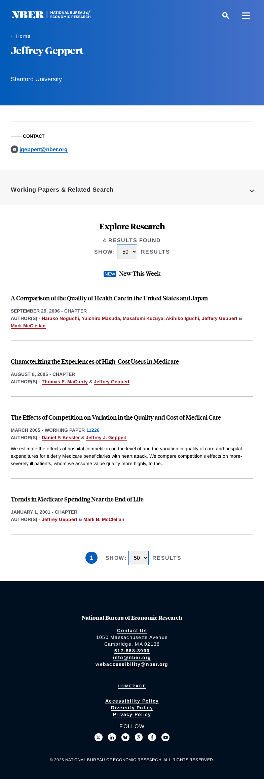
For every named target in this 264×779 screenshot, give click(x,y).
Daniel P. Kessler (61, 437)
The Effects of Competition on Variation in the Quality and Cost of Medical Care (116, 417)
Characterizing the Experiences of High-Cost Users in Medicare (95, 361)
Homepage (132, 686)
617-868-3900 (132, 650)
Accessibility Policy (132, 701)
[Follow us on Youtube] (165, 737)
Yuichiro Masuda (101, 318)
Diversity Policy (132, 707)
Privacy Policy (132, 714)
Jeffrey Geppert (111, 381)
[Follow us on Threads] (139, 737)
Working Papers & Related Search (62, 189)
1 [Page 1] (91, 557)
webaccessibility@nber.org (132, 664)
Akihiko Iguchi (182, 318)
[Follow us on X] (99, 737)
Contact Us (132, 630)
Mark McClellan (28, 325)
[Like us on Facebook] (152, 737)
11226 (93, 430)
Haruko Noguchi (60, 318)
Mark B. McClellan (103, 519)
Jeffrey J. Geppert (106, 437)
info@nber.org (132, 657)
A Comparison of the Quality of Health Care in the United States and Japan (109, 298)
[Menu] (245, 15)
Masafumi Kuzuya (143, 318)
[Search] (225, 15)
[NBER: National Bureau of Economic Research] (56, 17)
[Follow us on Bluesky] (125, 737)
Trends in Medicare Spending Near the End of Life (77, 499)
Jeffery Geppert (219, 318)
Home (23, 36)
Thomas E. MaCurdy (65, 381)
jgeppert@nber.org (44, 149)
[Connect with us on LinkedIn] (112, 737)
